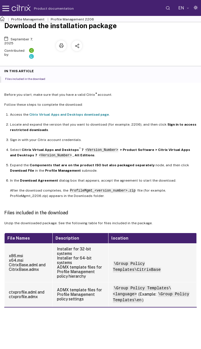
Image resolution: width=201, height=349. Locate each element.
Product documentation (47, 9)
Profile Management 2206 (72, 19)
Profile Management (27, 19)
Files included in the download (28, 78)
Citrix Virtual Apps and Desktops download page (69, 115)
